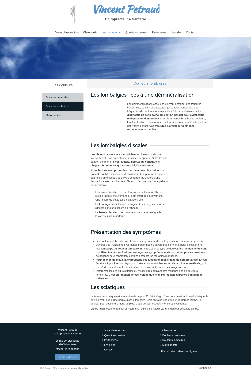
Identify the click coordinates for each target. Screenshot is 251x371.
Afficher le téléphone (67, 348)
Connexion (204, 367)
